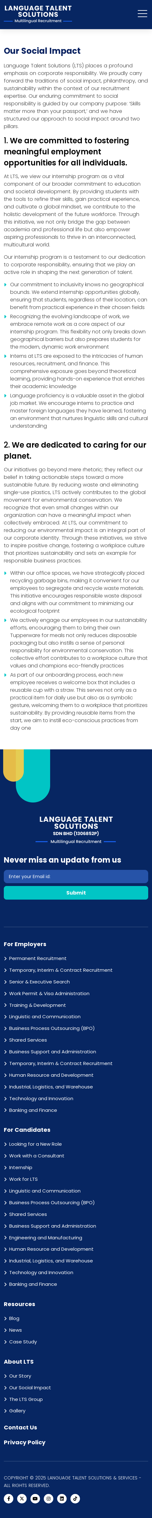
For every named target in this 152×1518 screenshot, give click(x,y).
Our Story (20, 1375)
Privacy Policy (24, 1442)
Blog (14, 1318)
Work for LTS (23, 1179)
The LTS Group (26, 1399)
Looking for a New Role (35, 1144)
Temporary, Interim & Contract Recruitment (61, 970)
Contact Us (20, 1427)
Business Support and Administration (52, 1051)
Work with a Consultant (36, 1155)
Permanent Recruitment (38, 958)
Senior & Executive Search (39, 981)
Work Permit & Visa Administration (49, 993)
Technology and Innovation (41, 1098)
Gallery (17, 1410)
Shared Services (28, 1040)
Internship (20, 1167)
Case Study (23, 1341)
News (15, 1330)
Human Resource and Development (51, 1075)
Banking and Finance (33, 1110)
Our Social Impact (30, 1387)
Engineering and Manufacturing (45, 1237)
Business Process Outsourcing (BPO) (52, 1028)
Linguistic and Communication (45, 1016)
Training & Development (37, 1005)
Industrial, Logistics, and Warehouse (51, 1086)
